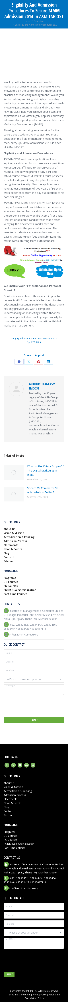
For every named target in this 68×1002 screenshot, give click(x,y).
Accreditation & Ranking (19, 537)
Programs (10, 578)
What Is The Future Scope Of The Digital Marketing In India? (45, 470)
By (44, 338)
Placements (11, 545)
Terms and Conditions (18, 994)
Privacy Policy (39, 994)
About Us (9, 529)
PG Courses (11, 586)
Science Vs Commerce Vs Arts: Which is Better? (42, 490)
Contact (9, 557)
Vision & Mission (14, 533)
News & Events (13, 549)
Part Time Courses (15, 594)
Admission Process (15, 541)
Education (25, 338)
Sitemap (9, 561)
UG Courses (11, 582)
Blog (6, 553)
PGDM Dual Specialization (20, 590)
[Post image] (14, 472)
